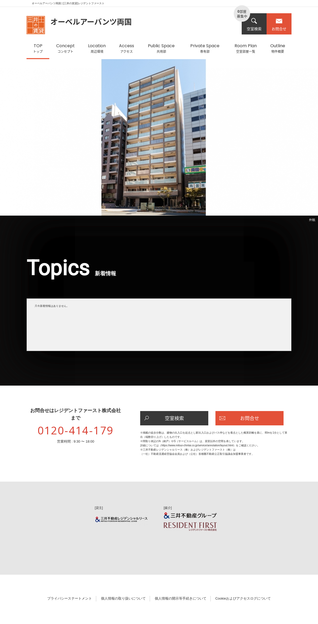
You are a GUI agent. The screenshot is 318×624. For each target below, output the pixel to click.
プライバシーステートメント (69, 598)
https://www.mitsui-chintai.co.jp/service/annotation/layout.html (197, 445)
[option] (159, 141)
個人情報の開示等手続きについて (180, 598)
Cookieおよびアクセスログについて (243, 598)
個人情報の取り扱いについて (123, 598)
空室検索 (254, 24)
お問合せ (279, 24)
